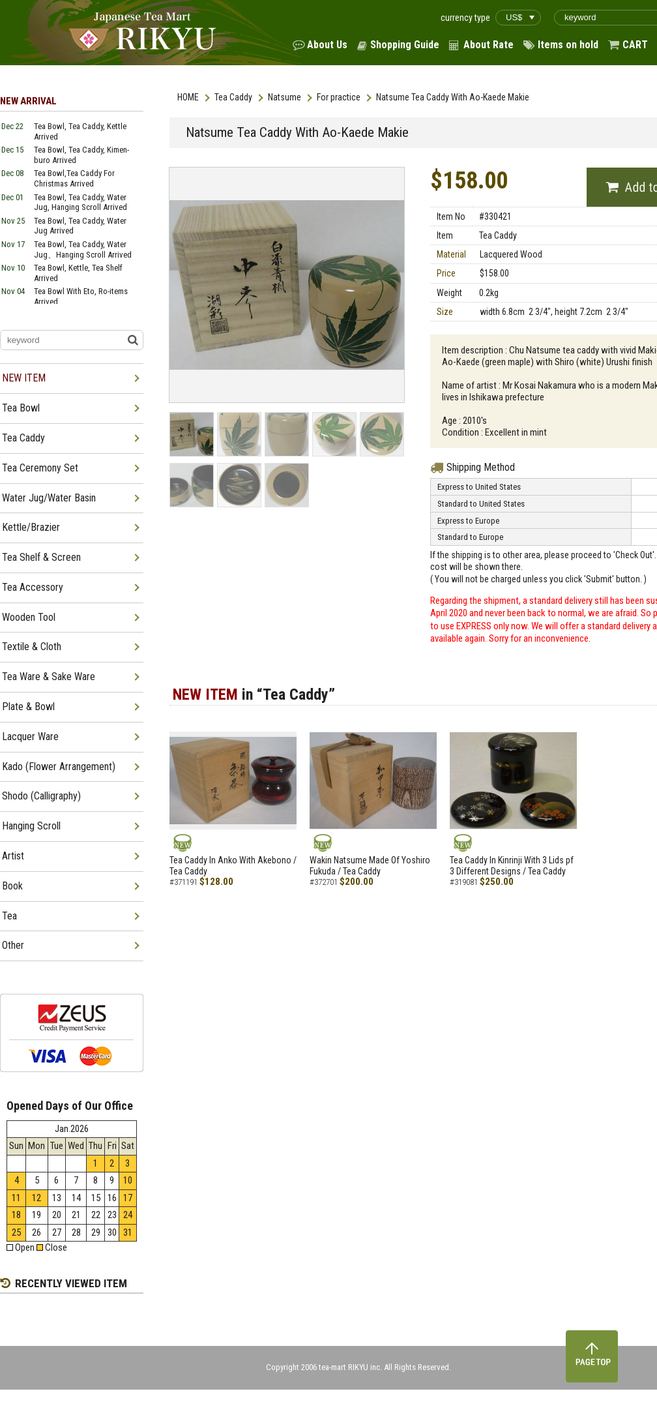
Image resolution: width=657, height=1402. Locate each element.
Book (12, 886)
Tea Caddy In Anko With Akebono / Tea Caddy (233, 865)
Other (13, 945)
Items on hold (568, 44)
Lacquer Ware (30, 736)
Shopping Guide (404, 44)
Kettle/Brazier (31, 527)
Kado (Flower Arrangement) (58, 766)
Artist (13, 856)
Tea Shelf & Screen (41, 557)
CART (635, 44)
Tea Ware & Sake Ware (48, 676)
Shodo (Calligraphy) (41, 796)
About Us (327, 44)
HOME (188, 97)
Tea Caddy (233, 97)
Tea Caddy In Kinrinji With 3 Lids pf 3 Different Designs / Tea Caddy (512, 865)
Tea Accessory (32, 587)
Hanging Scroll (31, 826)
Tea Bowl (21, 408)
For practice (338, 97)
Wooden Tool (28, 617)
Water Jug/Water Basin (49, 498)
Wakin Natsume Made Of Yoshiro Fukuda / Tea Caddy (370, 865)
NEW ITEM (24, 378)
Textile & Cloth (31, 646)
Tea (9, 916)
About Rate (488, 44)
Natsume (284, 97)
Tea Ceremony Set (40, 468)
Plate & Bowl (28, 706)
